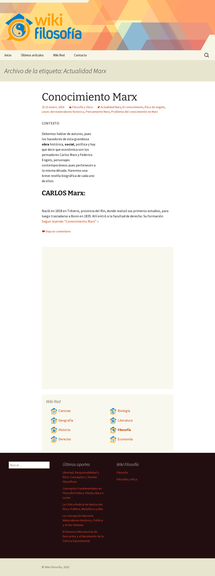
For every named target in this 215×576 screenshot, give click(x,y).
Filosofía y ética (82, 107)
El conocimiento (133, 107)
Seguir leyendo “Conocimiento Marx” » (70, 221)
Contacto (80, 55)
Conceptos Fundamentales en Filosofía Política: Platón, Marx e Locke (83, 493)
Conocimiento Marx (89, 97)
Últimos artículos (32, 55)
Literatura (121, 420)
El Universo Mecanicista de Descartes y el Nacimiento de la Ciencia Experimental (83, 536)
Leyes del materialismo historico (63, 112)
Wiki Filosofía (53, 567)
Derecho (60, 439)
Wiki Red (59, 55)
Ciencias (60, 411)
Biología (120, 411)
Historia (60, 430)
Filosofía (120, 430)
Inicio (8, 55)
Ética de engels (155, 107)
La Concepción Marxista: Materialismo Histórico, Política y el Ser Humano (83, 520)
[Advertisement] (134, 153)
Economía (121, 439)
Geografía (61, 420)
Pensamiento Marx (98, 112)
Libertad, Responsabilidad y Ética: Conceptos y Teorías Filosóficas (81, 477)
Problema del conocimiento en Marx (134, 112)
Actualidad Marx (111, 107)
